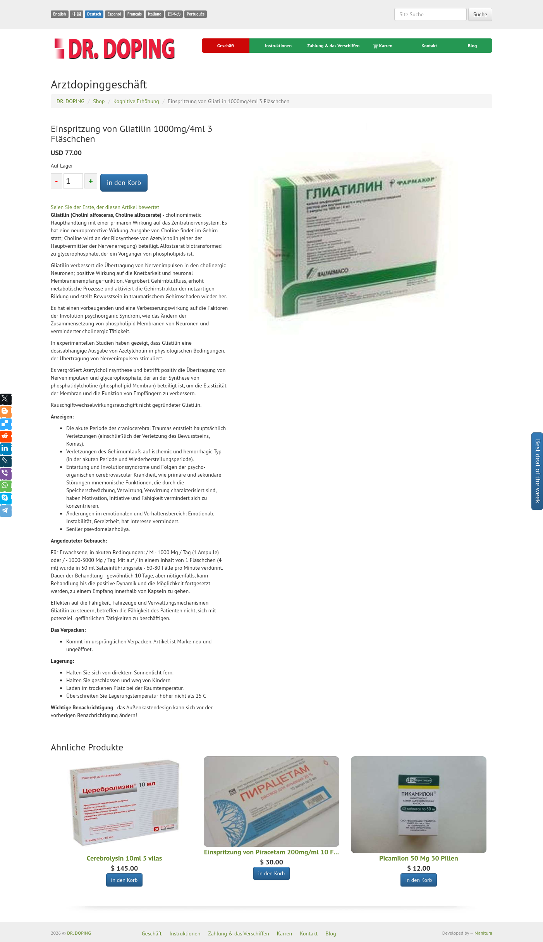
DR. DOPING (79, 933)
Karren (383, 46)
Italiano (154, 14)
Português (195, 14)
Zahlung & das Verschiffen (333, 45)
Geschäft (225, 45)
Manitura (483, 933)
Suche (480, 14)
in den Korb (124, 182)
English (59, 14)
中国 (76, 14)
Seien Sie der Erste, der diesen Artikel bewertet (105, 207)
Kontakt (429, 45)
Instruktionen (278, 45)
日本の (174, 14)
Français (134, 14)
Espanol (114, 14)
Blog (472, 45)
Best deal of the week (538, 471)
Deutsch (94, 14)
